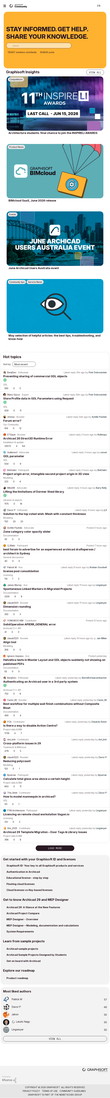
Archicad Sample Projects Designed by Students (36, 954)
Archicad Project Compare (22, 913)
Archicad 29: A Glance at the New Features (33, 907)
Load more (55, 848)
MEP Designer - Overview (22, 919)
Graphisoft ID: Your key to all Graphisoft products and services (45, 865)
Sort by (7, 364)
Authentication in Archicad (23, 871)
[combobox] (38, 45)
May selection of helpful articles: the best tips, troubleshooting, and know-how (54, 337)
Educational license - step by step (27, 877)
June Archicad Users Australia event (33, 268)
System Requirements (20, 931)
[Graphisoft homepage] (95, 1070)
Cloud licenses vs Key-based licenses (29, 890)
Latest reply (70, 372)
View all (95, 72)
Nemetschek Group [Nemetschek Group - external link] (70, 1094)
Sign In (105, 5)
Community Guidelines (73, 1091)
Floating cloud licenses (20, 884)
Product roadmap (17, 978)
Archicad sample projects (22, 948)
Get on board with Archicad (23, 961)
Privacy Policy (31, 1091)
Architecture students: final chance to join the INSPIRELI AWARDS (52, 133)
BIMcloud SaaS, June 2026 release (32, 200)
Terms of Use (50, 1091)
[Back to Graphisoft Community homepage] (18, 5)
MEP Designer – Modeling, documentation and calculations (42, 925)
